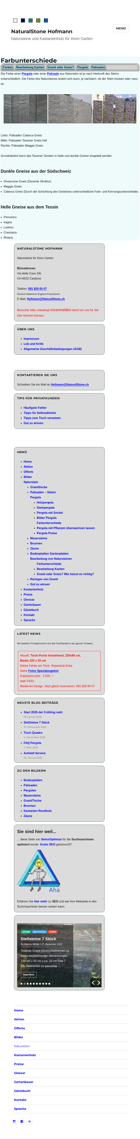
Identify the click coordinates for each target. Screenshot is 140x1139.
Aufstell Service (35, 753)
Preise (28, 594)
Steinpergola (46, 507)
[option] (59, 955)
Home (28, 461)
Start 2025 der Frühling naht (43, 712)
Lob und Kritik (33, 343)
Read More (28, 974)
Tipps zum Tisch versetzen (42, 418)
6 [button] (37, 984)
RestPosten (39, 932)
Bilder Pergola (47, 517)
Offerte (28, 471)
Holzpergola (45, 502)
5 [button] (34, 984)
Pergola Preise (47, 533)
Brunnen (36, 543)
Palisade (53, 73)
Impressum (31, 338)
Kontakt (29, 615)
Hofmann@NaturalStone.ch (46, 298)
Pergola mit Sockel (50, 512)
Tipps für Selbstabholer (40, 412)
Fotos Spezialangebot (43, 670)
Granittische (38, 487)
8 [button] (43, 984)
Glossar (29, 599)
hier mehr (40, 901)
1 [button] (21, 984)
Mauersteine (38, 538)
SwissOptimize (51, 839)
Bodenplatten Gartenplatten (49, 553)
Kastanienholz (33, 589)
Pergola (27, 73)
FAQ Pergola (32, 742)
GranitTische (33, 800)
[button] (93, 982)
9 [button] (46, 984)
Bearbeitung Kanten (51, 569)
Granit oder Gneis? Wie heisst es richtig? (65, 574)
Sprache (29, 620)
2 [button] (24, 984)
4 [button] (31, 984)
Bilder (28, 476)
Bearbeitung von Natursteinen (51, 558)
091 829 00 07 (37, 288)
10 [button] (49, 984)
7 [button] (40, 984)
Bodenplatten (33, 780)
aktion (26, 932)
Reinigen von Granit (44, 579)
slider (52, 932)
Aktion (28, 466)
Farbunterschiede (49, 522)
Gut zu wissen (33, 423)
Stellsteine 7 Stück (36, 722)
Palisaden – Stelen (43, 492)
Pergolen (30, 790)
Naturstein (31, 482)
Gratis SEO (47, 844)
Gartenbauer (32, 604)
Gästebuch (31, 609)
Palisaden (30, 785)
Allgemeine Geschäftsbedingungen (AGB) (53, 349)
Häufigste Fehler (35, 407)
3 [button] (27, 984)
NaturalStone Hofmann (41, 31)
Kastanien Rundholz (38, 810)
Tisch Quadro (33, 732)
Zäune (34, 548)
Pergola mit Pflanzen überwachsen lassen (66, 528)
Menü (121, 28)
